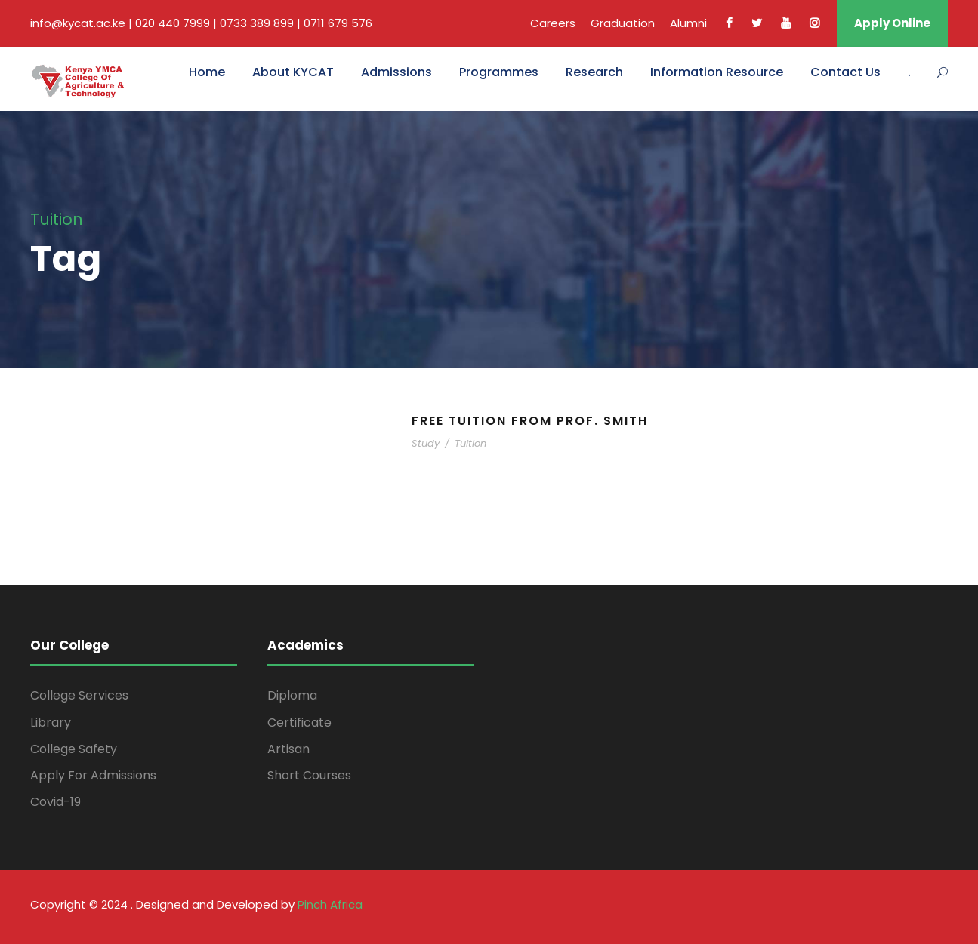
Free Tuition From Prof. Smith (530, 420)
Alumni (688, 23)
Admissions (396, 72)
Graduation (623, 23)
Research (594, 72)
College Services (79, 695)
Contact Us (845, 72)
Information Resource (716, 72)
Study (426, 443)
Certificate (299, 722)
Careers (552, 23)
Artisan (288, 749)
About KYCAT (293, 72)
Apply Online (892, 23)
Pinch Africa (330, 904)
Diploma (292, 695)
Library (50, 722)
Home (207, 72)
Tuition (470, 443)
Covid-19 (55, 801)
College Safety (73, 749)
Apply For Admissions (93, 775)
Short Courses (309, 775)
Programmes (498, 72)
